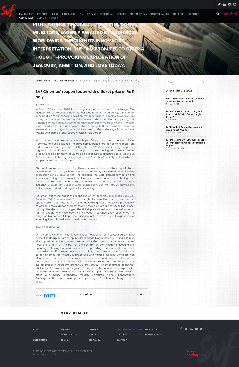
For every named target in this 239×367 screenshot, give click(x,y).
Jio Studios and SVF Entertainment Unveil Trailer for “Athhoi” (185, 100)
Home (39, 80)
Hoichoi (178, 14)
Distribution (68, 14)
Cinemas (91, 14)
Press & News (25, 17)
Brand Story (25, 14)
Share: (39, 295)
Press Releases (68, 80)
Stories (121, 14)
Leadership (193, 14)
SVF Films (42, 14)
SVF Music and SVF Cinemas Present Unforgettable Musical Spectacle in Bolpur (186, 142)
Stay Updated (75, 313)
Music (54, 14)
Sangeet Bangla (160, 14)
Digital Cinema (138, 14)
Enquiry (54, 17)
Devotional (107, 14)
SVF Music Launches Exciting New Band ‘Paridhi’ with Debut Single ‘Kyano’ (184, 114)
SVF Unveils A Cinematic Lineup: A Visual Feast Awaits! (184, 128)
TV (81, 14)
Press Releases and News (130, 329)
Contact (122, 340)
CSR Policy (94, 340)
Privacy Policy (152, 334)
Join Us (41, 17)
